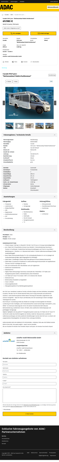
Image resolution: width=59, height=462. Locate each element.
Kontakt (4, 443)
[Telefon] (29, 377)
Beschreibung (9, 230)
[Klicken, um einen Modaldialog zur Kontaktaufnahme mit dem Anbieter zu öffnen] (43, 33)
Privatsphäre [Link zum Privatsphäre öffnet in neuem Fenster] (52, 452)
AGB (28, 452)
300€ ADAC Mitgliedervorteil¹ (12, 28)
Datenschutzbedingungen (16, 406)
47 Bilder (8, 81)
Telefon (5, 374)
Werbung (4, 68)
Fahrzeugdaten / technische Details (17, 135)
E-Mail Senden (30, 414)
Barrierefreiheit (43, 452)
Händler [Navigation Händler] (22, 1)
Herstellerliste (5, 438)
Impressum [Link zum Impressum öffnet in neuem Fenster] (53, 455)
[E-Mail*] (29, 383)
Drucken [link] (25, 61)
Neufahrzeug (34, 139)
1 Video (15, 81)
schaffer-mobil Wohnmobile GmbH (12, 56)
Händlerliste (5, 441)
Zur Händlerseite (21, 353)
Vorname (5, 361)
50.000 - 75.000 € (7, 51)
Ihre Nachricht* (7, 387)
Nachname (5, 368)
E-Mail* (5, 380)
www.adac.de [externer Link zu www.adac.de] (54, 1)
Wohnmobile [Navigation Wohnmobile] (4, 1)
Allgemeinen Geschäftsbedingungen (31, 405)
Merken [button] (7, 61)
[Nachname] (29, 370)
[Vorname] (29, 364)
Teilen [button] (15, 61)
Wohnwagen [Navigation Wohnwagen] (14, 1)
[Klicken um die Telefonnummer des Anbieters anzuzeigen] (16, 33)
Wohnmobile (33, 142)
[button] (4, 103)
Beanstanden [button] (36, 61)
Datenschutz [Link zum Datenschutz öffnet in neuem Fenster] (34, 452)
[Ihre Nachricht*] (29, 396)
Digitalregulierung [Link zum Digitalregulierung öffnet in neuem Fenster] (43, 455)
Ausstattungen (9, 197)
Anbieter (7, 333)
